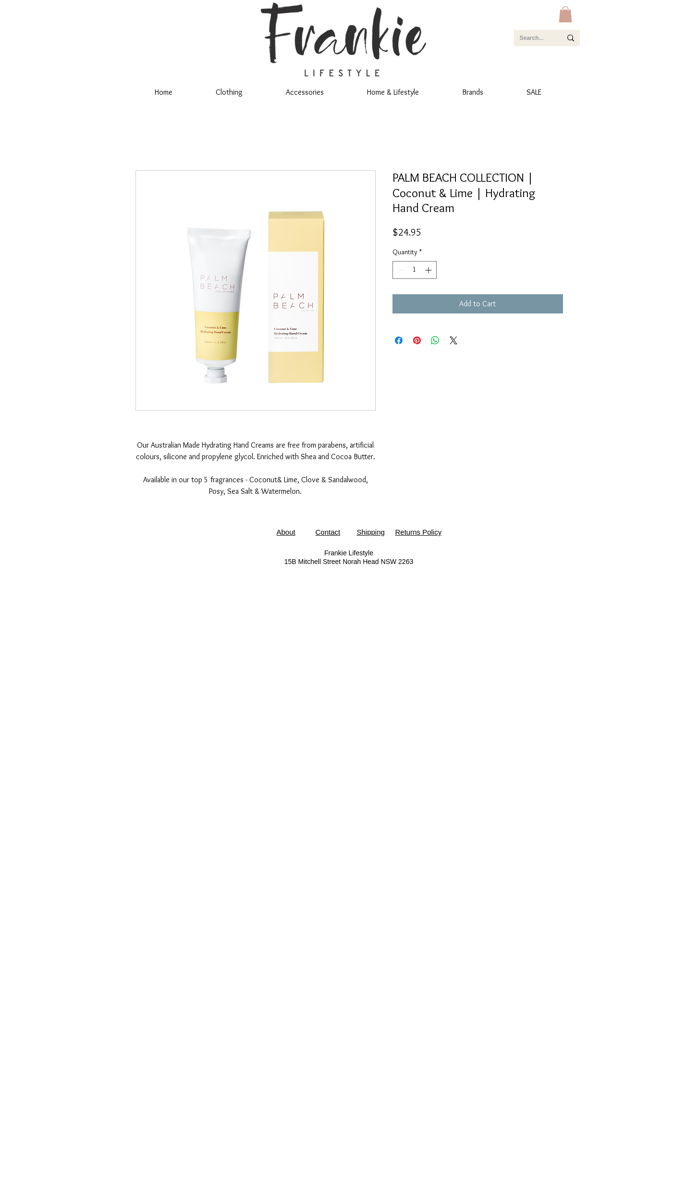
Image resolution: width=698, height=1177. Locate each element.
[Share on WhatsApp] (435, 340)
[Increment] (429, 270)
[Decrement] (400, 270)
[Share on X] (453, 340)
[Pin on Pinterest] (417, 340)
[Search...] (533, 38)
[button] (565, 14)
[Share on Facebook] (398, 340)
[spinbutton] (414, 270)
